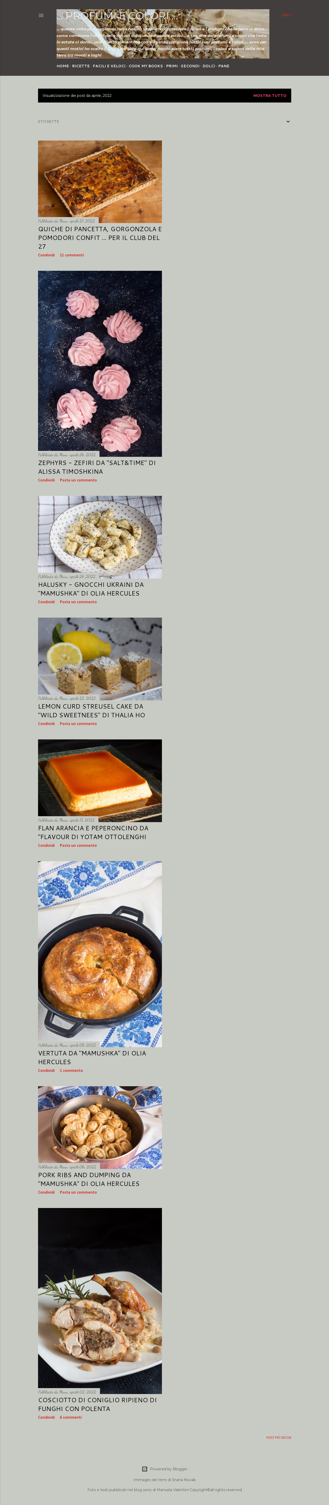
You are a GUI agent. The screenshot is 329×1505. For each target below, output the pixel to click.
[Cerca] (286, 15)
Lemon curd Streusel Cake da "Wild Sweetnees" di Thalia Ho (91, 710)
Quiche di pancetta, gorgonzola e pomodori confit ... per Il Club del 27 (100, 238)
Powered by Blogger (164, 1469)
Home (63, 66)
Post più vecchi (279, 1438)
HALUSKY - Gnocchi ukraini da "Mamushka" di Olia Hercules (91, 589)
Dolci (209, 66)
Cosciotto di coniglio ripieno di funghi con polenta (97, 1404)
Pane (223, 66)
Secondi (190, 66)
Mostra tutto (270, 95)
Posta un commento (78, 480)
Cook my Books (146, 66)
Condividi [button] (46, 255)
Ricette (81, 66)
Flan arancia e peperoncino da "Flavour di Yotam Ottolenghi (93, 832)
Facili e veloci (109, 66)
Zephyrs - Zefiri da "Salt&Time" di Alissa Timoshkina (97, 467)
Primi (172, 66)
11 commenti (72, 255)
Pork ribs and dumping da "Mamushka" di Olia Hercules (89, 1179)
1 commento (71, 1071)
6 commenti (71, 1418)
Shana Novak (184, 1480)
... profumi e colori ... (117, 15)
